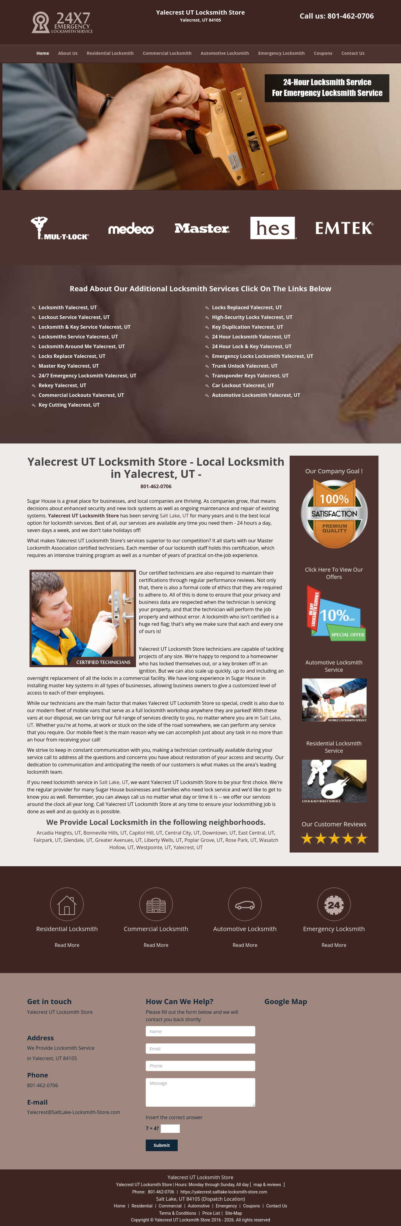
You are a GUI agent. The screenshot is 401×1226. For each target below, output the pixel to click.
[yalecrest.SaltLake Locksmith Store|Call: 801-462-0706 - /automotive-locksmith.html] (245, 904)
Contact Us (352, 53)
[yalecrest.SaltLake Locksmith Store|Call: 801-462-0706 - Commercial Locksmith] (156, 929)
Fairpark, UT (47, 840)
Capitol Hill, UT (145, 832)
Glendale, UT (78, 840)
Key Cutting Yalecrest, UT (69, 404)
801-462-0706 (350, 16)
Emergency (226, 1205)
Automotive (199, 1205)
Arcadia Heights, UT (59, 832)
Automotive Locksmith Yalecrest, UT (256, 395)
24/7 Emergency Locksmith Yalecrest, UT (87, 375)
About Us (68, 53)
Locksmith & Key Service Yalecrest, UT (85, 327)
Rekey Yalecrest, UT (62, 385)
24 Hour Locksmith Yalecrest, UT (251, 336)
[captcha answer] (170, 1128)
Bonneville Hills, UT (105, 832)
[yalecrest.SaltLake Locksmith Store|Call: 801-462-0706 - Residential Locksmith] (67, 929)
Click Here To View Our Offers (334, 573)
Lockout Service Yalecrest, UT (74, 317)
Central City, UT (182, 832)
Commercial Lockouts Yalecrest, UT (81, 395)
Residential (141, 1205)
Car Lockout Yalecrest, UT (243, 385)
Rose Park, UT (241, 840)
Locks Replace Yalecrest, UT (72, 356)
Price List (211, 1213)
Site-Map (233, 1213)
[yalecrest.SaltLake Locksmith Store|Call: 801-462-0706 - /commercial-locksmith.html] (156, 904)
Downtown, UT (219, 832)
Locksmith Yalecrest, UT (68, 307)
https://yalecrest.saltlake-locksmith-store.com (223, 1191)
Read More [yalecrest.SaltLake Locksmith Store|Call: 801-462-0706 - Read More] (67, 945)
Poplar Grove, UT (203, 840)
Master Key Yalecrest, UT (69, 366)
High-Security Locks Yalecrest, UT (252, 317)
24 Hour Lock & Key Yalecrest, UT (251, 346)
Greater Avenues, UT (118, 840)
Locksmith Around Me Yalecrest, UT (82, 346)
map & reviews (267, 1184)
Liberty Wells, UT (163, 840)
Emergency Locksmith (281, 53)
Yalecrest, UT (188, 847)
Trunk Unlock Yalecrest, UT (244, 366)
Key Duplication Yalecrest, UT (247, 327)
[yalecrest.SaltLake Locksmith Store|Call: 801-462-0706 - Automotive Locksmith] (245, 929)
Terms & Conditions (177, 1213)
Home (43, 53)
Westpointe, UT (153, 847)
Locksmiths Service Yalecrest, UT (78, 336)
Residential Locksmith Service (334, 747)
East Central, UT (256, 832)
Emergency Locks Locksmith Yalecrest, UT (262, 356)
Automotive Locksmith (225, 53)
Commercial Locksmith (167, 53)
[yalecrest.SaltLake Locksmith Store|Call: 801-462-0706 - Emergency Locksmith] (334, 929)
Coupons (323, 53)
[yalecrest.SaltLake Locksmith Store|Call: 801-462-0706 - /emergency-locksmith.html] (334, 904)
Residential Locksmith (110, 53)
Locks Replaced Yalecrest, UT (247, 307)
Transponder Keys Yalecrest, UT (250, 375)
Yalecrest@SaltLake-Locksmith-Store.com (73, 1112)
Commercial (170, 1205)
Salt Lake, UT (174, 515)
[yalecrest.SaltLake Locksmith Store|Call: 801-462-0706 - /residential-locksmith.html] (67, 904)
